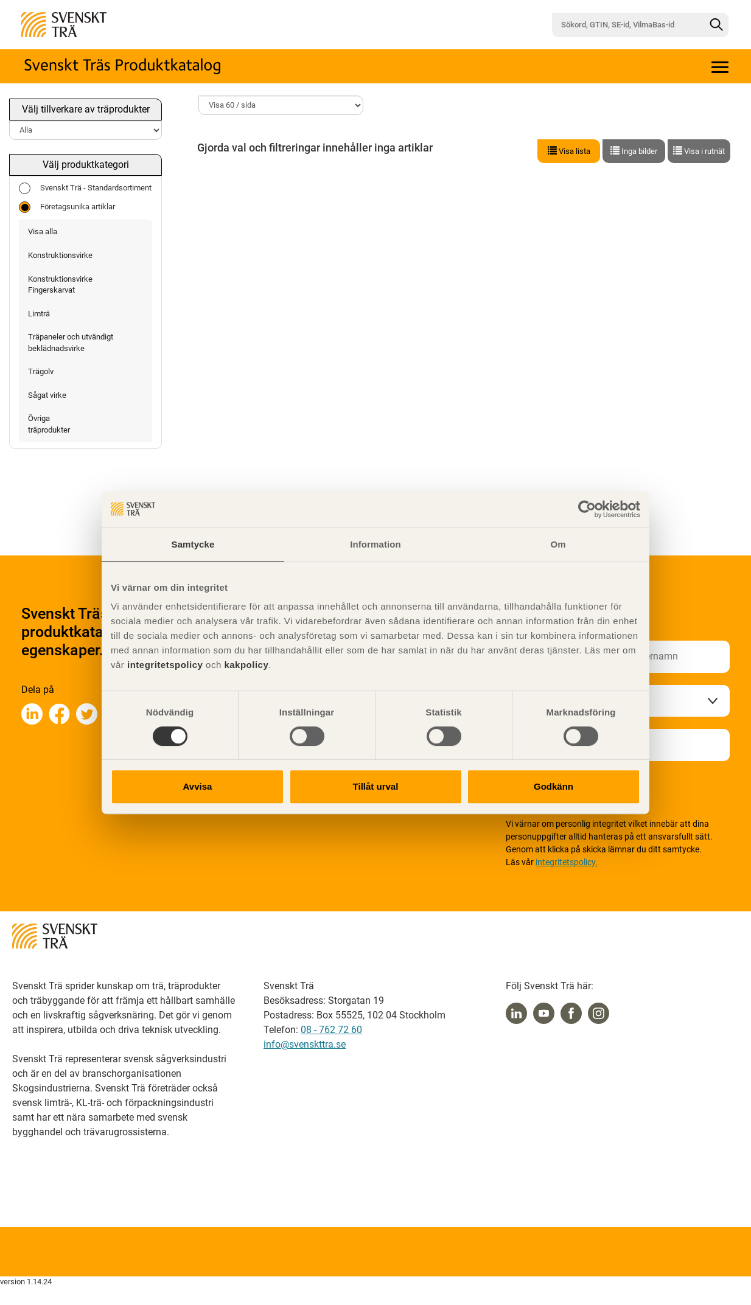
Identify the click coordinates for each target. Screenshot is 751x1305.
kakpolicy (246, 664)
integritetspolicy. (567, 862)
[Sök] (716, 25)
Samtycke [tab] (193, 544)
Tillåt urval (376, 786)
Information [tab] (375, 544)
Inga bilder (633, 151)
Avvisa (197, 786)
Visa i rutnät (699, 151)
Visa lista (569, 151)
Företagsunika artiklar (67, 207)
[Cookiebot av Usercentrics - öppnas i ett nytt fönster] (587, 509)
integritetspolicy (163, 664)
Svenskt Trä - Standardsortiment (85, 188)
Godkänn (553, 786)
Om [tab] (557, 544)
